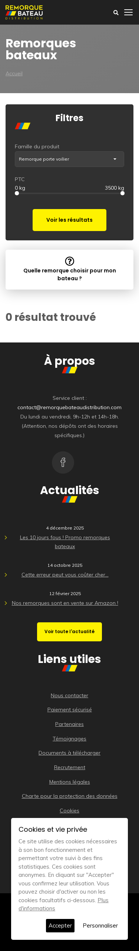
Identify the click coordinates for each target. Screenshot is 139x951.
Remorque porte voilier (44, 159)
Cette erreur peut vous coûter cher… (65, 574)
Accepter (60, 925)
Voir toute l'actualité (69, 631)
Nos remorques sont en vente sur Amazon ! (65, 603)
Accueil (14, 73)
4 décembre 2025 (65, 528)
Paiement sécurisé (69, 709)
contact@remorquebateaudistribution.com (69, 407)
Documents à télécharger (69, 752)
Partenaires (69, 724)
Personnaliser (100, 925)
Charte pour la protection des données (70, 796)
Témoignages (69, 738)
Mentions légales (69, 781)
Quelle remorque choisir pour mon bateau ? (69, 269)
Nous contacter (69, 695)
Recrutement (69, 767)
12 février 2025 (65, 593)
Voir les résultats (69, 220)
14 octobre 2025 (64, 565)
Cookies (69, 810)
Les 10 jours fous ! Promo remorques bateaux (65, 542)
